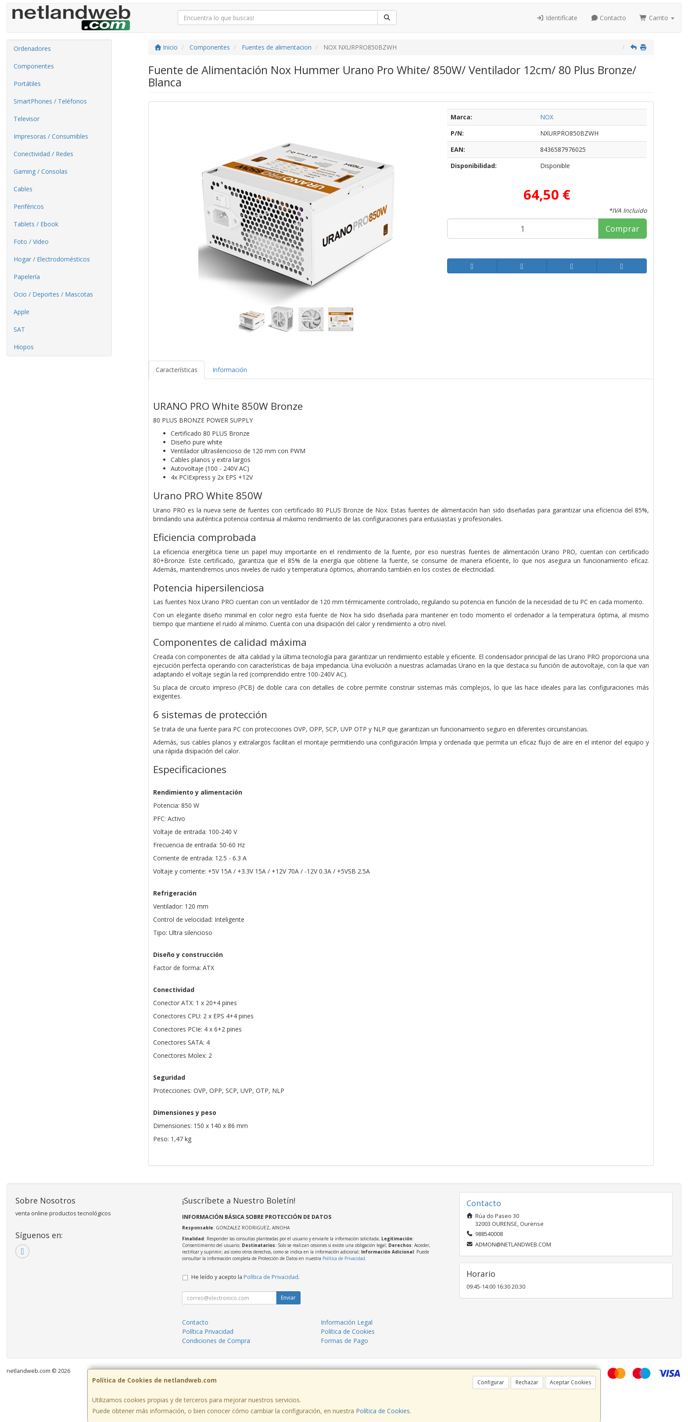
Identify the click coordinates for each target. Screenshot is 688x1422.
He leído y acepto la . (245, 1277)
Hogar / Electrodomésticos (52, 259)
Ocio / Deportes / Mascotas (53, 294)
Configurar (490, 1382)
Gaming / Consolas (41, 171)
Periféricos (29, 206)
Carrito (656, 18)
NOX (546, 117)
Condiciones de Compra (216, 1340)
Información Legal (347, 1322)
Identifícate (556, 18)
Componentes (34, 66)
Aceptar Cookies (570, 1382)
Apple (21, 312)
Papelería (27, 276)
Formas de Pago (344, 1340)
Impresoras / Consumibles (51, 136)
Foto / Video (31, 241)
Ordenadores (32, 48)
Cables (23, 189)
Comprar (622, 228)
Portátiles (27, 83)
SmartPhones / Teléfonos (50, 101)
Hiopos (24, 347)
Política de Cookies (383, 1411)
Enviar (288, 1297)
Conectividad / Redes (43, 154)
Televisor (26, 119)
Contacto (609, 18)
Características (176, 369)
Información (229, 369)
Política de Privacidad (343, 1258)
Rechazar (527, 1382)
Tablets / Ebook (36, 224)
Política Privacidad (207, 1331)
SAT (19, 329)
